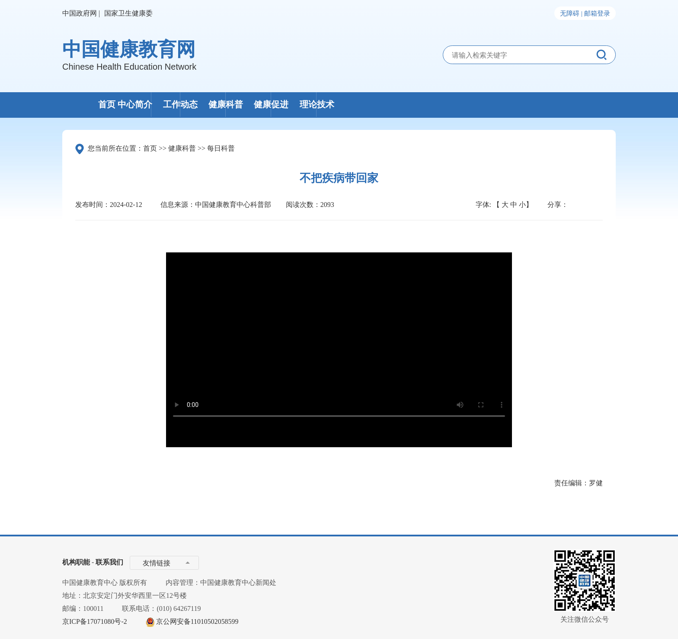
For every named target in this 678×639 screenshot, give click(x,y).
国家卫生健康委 (128, 13)
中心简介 (199, 105)
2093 (327, 204)
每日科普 (221, 148)
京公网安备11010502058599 (197, 621)
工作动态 (291, 105)
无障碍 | (571, 13)
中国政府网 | (81, 13)
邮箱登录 (597, 13)
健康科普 (383, 105)
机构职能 (76, 562)
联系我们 (109, 562)
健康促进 (474, 105)
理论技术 (566, 105)
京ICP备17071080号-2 (94, 621)
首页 (108, 105)
